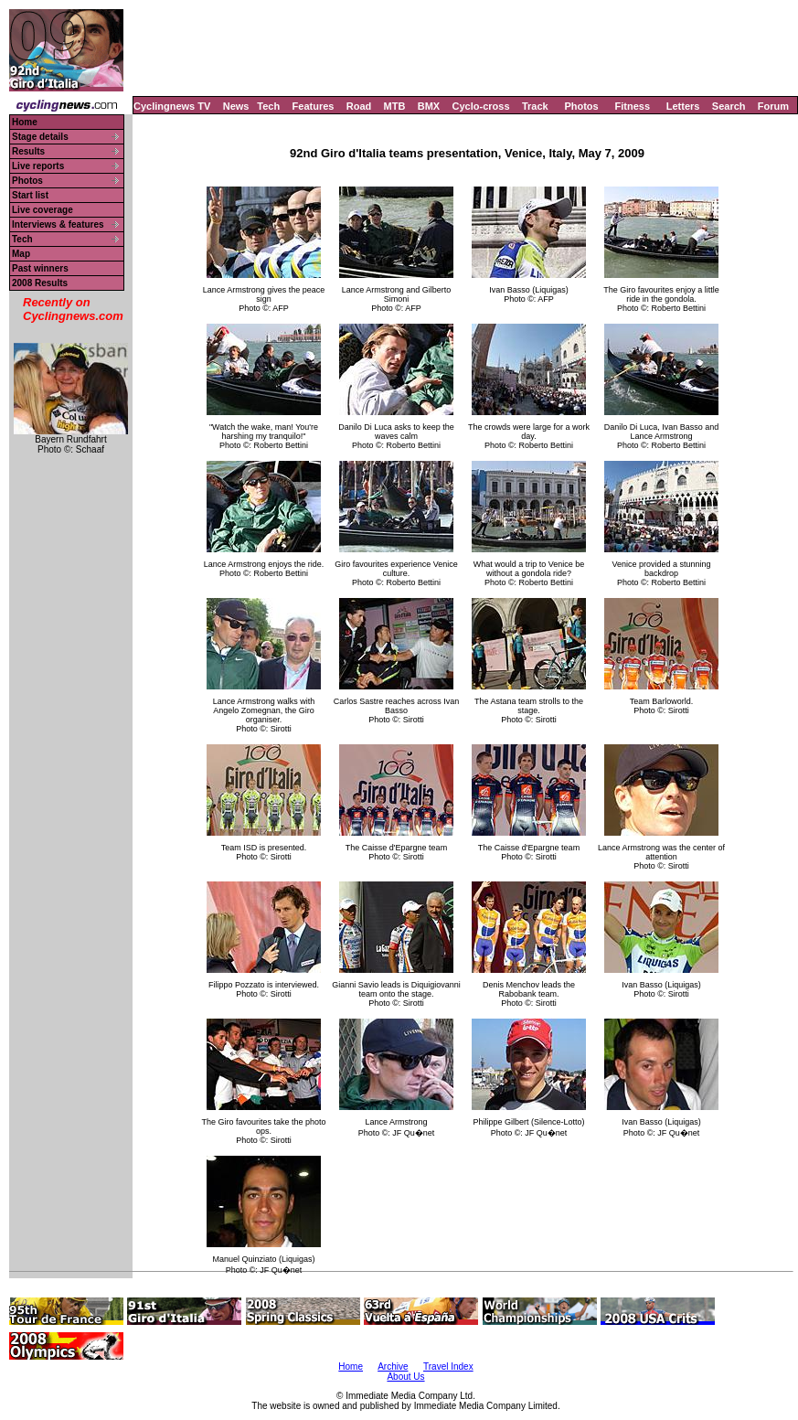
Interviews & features (58, 224)
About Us (405, 1377)
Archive (393, 1366)
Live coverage (42, 210)
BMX (429, 106)
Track (535, 106)
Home (24, 122)
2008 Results (40, 283)
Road (359, 106)
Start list (30, 195)
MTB (395, 106)
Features (314, 106)
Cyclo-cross (481, 106)
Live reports (38, 166)
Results (28, 151)
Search (729, 106)
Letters (683, 106)
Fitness (632, 106)
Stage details (40, 137)
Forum (773, 106)
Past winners (40, 268)
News (236, 106)
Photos (581, 106)
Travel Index (448, 1366)
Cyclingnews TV (171, 106)
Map (21, 254)
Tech (268, 106)
